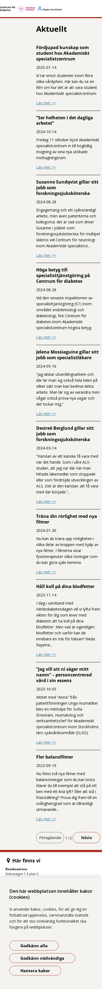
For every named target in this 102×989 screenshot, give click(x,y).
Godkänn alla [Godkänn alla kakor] (34, 945)
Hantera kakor (35, 970)
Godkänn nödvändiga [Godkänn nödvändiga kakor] (42, 958)
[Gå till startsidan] (51, 8)
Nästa (86, 837)
